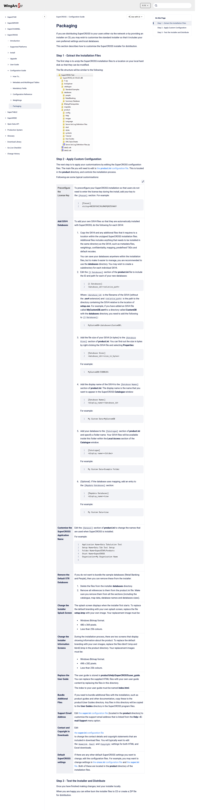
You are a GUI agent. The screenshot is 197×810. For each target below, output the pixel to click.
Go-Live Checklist (14, 148)
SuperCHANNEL (13, 29)
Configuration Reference (22, 94)
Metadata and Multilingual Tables (26, 82)
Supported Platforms (18, 47)
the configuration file (112, 168)
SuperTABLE (12, 112)
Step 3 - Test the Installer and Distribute (173, 32)
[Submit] (156, 5)
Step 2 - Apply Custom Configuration (171, 28)
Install (12, 53)
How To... (16, 76)
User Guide (14, 65)
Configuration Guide (18, 70)
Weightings (17, 100)
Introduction (15, 41)
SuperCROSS (12, 35)
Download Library (14, 142)
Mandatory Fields (20, 88)
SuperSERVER (13, 23)
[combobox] (172, 5)
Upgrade (13, 59)
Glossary (11, 136)
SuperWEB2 (12, 118)
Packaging (17, 106)
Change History (13, 154)
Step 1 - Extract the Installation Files (171, 23)
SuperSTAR (11, 17)
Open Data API (13, 124)
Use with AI (135, 17)
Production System (15, 130)
